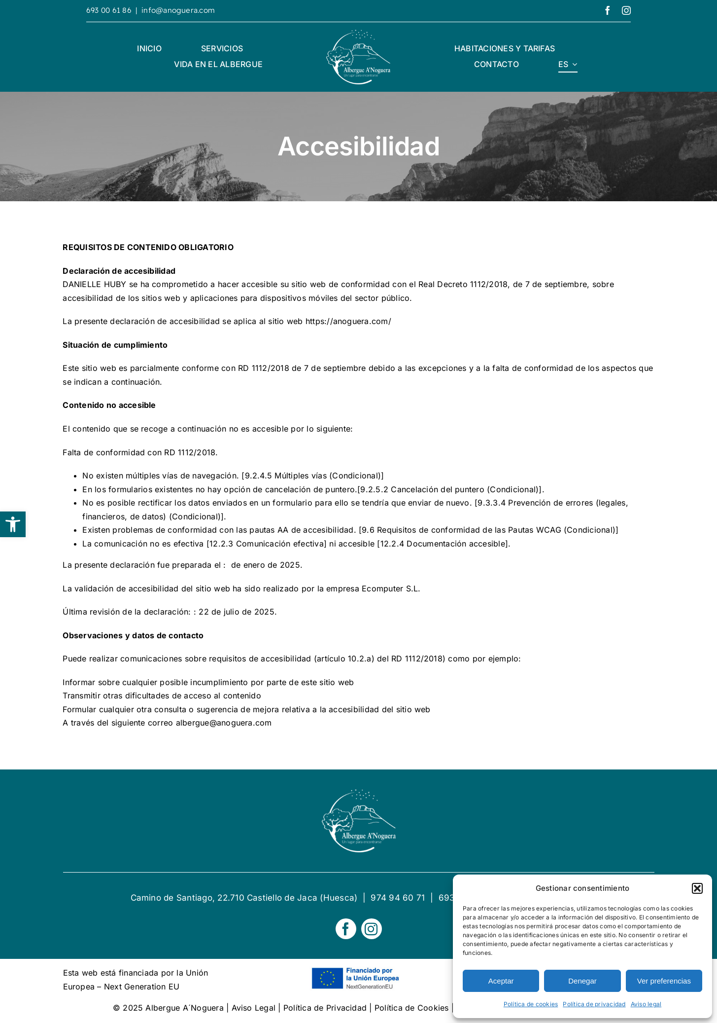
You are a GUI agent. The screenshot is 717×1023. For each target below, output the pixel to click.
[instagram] (626, 10)
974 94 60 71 (398, 898)
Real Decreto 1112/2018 (463, 284)
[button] (13, 524)
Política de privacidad (594, 1004)
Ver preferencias (664, 981)
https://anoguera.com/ (348, 321)
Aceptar (501, 981)
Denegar (582, 981)
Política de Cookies (412, 1008)
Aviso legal (646, 1004)
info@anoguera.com (178, 10)
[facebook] (607, 10)
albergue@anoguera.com (224, 723)
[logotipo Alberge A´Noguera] (358, 33)
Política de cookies (531, 1004)
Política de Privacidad (325, 1008)
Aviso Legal (254, 1008)
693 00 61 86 (109, 10)
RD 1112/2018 (263, 368)
